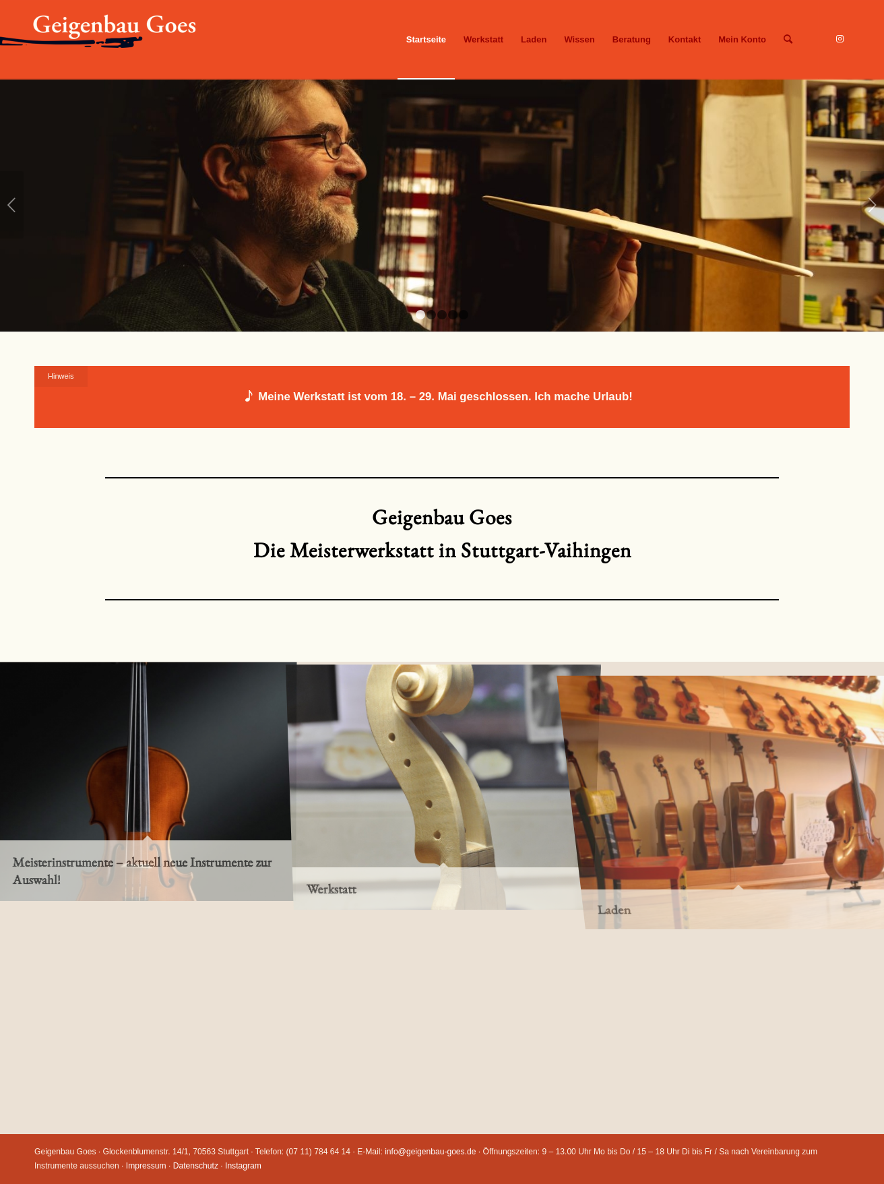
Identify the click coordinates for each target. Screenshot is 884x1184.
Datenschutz (195, 1166)
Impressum (146, 1166)
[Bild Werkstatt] (444, 780)
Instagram (243, 1166)
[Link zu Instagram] (839, 39)
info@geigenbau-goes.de (430, 1151)
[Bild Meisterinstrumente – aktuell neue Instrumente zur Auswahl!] (148, 780)
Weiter (872, 205)
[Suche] (788, 40)
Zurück (12, 205)
